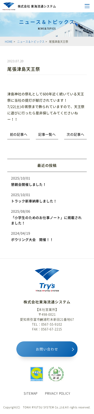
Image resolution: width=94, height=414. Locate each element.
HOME (9, 41)
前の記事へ (19, 134)
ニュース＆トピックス (31, 41)
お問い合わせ (47, 349)
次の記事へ (75, 134)
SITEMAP (30, 393)
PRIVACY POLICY (57, 393)
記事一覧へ (47, 134)
